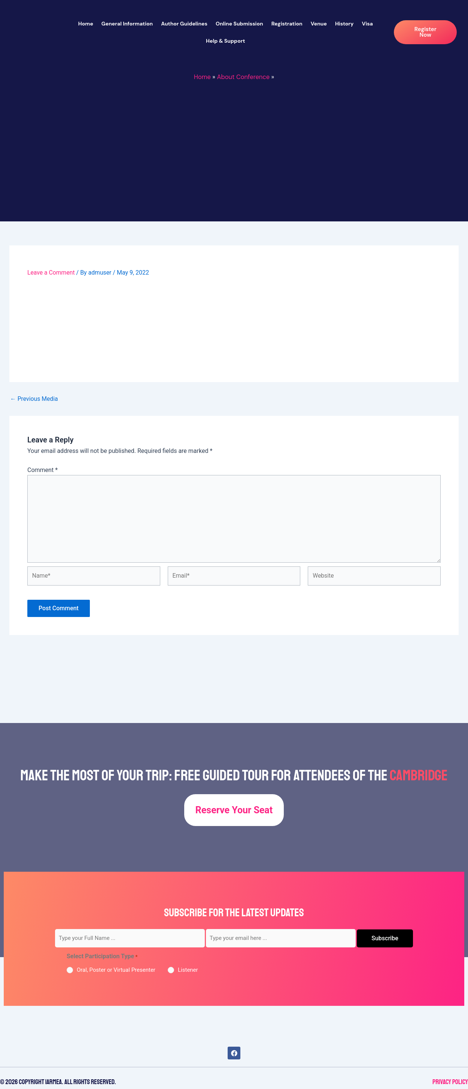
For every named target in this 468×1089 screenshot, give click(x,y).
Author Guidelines (184, 23)
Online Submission (239, 23)
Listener (188, 970)
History (344, 23)
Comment (42, 469)
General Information (127, 23)
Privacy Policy (450, 1082)
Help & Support (225, 40)
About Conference (243, 77)
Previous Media (34, 399)
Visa (367, 23)
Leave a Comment (51, 272)
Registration (287, 23)
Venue (319, 23)
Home (85, 23)
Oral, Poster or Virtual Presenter (116, 970)
